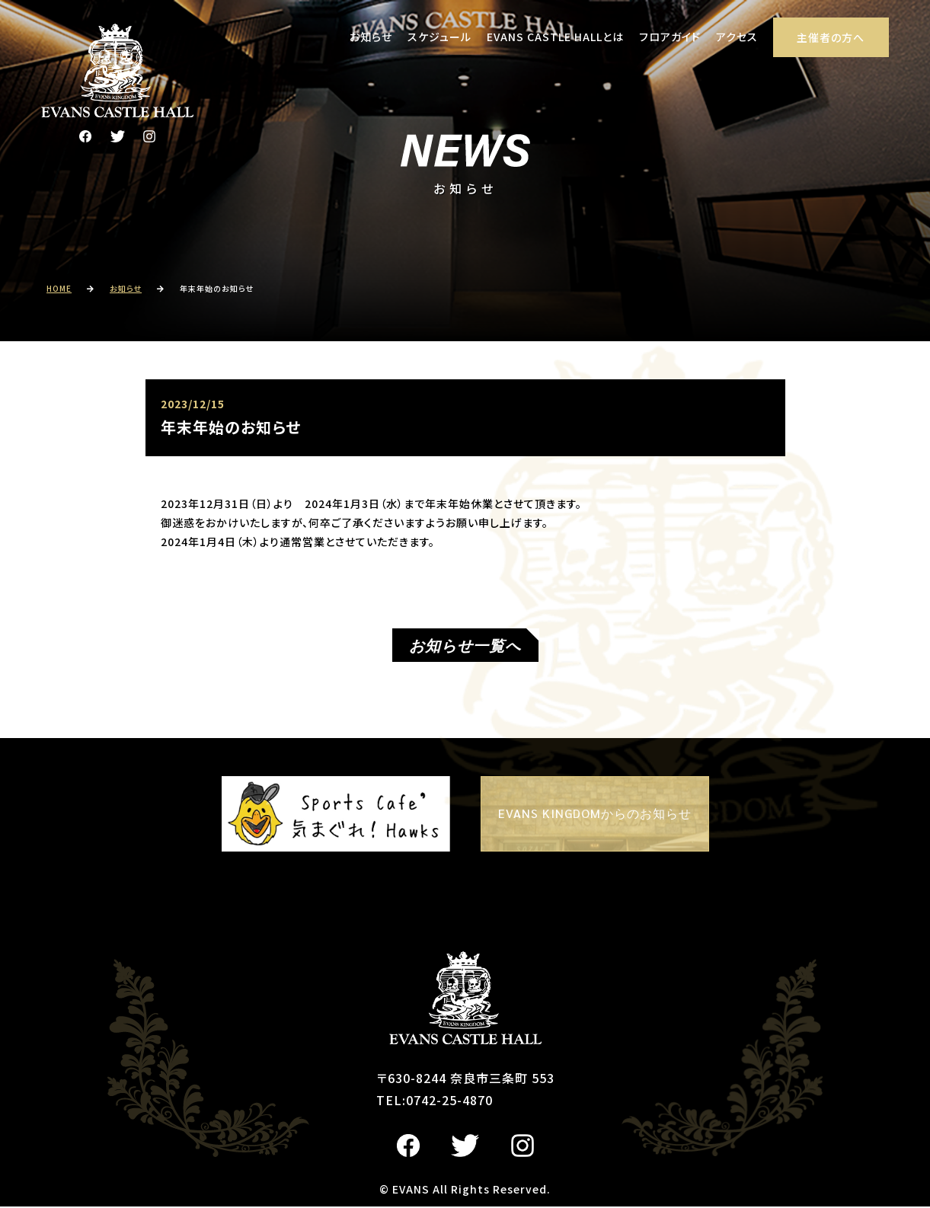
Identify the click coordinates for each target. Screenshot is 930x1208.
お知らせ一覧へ (465, 647)
